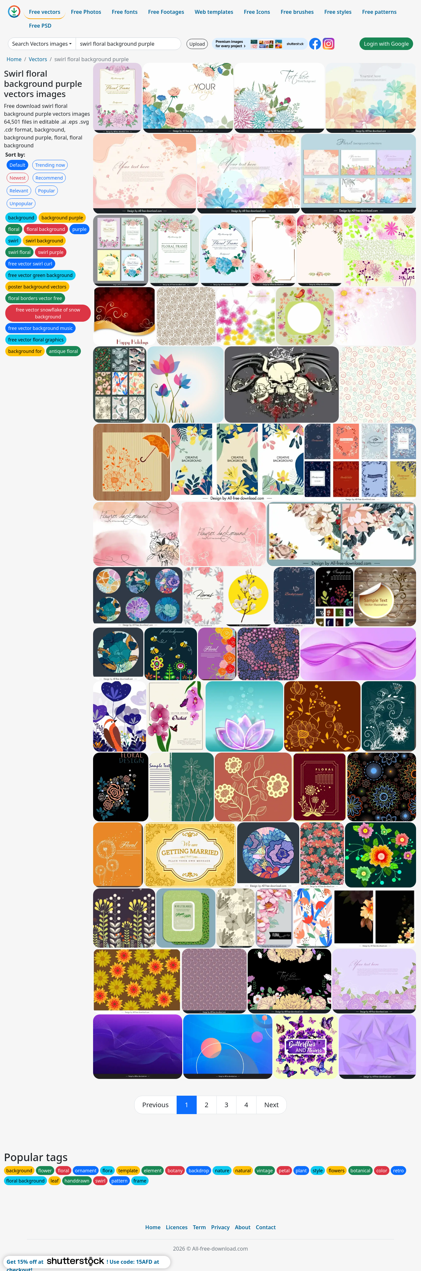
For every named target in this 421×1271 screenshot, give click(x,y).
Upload (197, 44)
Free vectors (44, 11)
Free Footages (166, 11)
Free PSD (40, 25)
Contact (266, 1227)
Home (14, 59)
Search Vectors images (40, 43)
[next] (271, 1105)
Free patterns (379, 11)
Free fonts (125, 11)
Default (17, 165)
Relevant (19, 190)
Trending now (50, 165)
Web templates (214, 11)
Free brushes (297, 11)
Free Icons (257, 11)
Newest (18, 178)
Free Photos (86, 11)
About (242, 1227)
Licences (176, 1227)
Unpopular (21, 203)
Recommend (49, 178)
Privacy (220, 1227)
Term (199, 1227)
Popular (46, 190)
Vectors (38, 59)
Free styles (338, 11)
